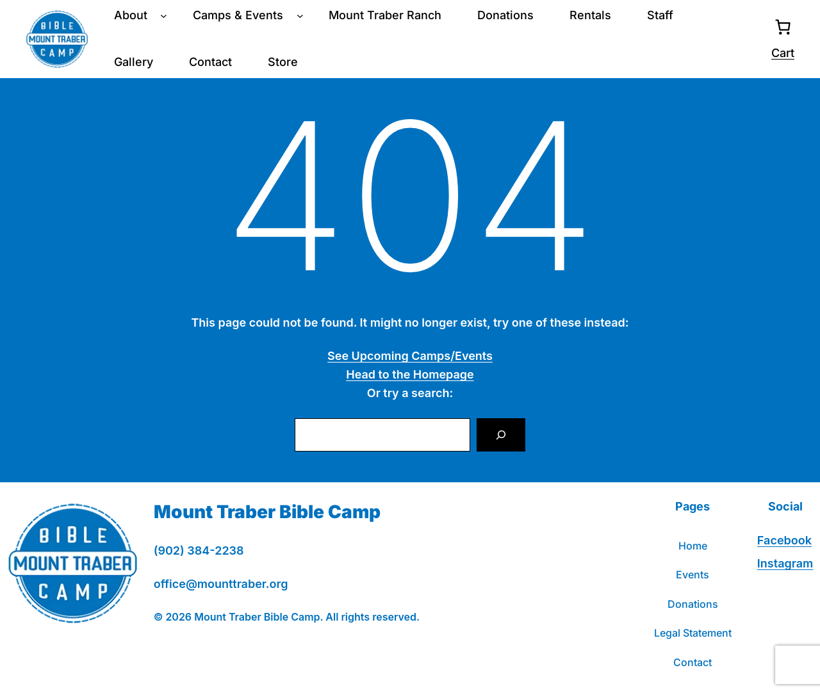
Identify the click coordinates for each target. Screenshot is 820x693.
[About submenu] (163, 15)
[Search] (501, 435)
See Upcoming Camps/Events (410, 356)
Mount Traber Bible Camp (267, 512)
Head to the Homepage (409, 374)
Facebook (784, 540)
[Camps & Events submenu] (300, 15)
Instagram (785, 563)
